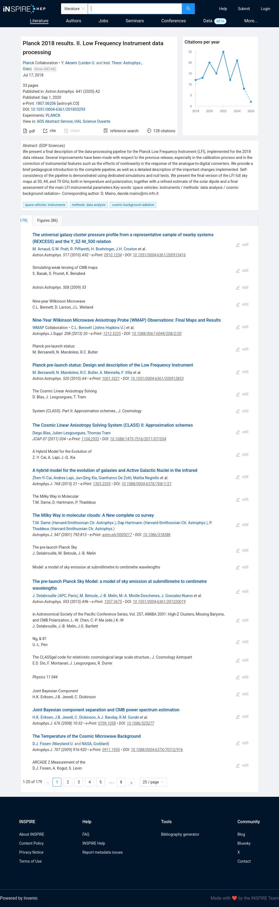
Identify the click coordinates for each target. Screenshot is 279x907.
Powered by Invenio (19, 898)
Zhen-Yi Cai (42, 478)
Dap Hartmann (130, 523)
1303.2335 (102, 484)
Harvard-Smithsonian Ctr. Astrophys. (83, 523)
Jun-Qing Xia (86, 478)
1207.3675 (113, 601)
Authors (73, 20)
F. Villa (126, 372)
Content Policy (31, 843)
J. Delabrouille (44, 596)
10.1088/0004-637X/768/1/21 (147, 484)
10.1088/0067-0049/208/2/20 (157, 333)
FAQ (85, 834)
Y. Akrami (69, 63)
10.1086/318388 (156, 535)
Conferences (173, 20)
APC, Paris (68, 596)
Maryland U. (63, 744)
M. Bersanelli (43, 372)
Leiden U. (87, 63)
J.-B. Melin (108, 596)
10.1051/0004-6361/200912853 (157, 378)
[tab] (39, 220)
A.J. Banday (108, 717)
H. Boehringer (102, 249)
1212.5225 (112, 333)
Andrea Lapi (63, 478)
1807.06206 (46, 103)
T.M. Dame (41, 523)
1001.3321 (111, 378)
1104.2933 (90, 439)
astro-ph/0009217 (117, 535)
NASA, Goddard (95, 744)
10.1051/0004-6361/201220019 (159, 601)
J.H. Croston (126, 249)
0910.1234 (113, 255)
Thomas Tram (99, 433)
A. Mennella (110, 372)
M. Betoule (89, 596)
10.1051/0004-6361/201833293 (58, 109)
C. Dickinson (85, 717)
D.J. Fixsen (41, 744)
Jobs (103, 20)
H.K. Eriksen (42, 717)
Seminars (135, 20)
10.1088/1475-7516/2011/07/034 (138, 439)
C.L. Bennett (81, 327)
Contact (244, 861)
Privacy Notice (31, 852)
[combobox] (135, 8)
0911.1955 (111, 750)
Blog (241, 834)
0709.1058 (107, 723)
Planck (28, 63)
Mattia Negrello (146, 478)
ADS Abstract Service (55, 121)
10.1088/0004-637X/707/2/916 (157, 750)
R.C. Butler (89, 372)
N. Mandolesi (67, 372)
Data (207, 20)
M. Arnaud (41, 249)
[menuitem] (223, 8)
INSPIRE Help (93, 843)
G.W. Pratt (60, 249)
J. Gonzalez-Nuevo (177, 596)
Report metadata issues (102, 852)
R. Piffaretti (79, 249)
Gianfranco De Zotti (115, 478)
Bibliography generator (180, 834)
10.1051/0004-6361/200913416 (159, 255)
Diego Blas (41, 433)
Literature (39, 20)
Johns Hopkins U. (109, 327)
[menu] (237, 8)
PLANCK (53, 115)
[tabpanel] (139, 509)
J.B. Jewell (64, 717)
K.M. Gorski (129, 717)
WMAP (38, 327)
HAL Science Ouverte (92, 121)
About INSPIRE (31, 834)
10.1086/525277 (140, 723)
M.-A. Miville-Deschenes (139, 596)
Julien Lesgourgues (68, 433)
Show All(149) (45, 69)
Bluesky (243, 843)
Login (265, 9)
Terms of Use (30, 861)
